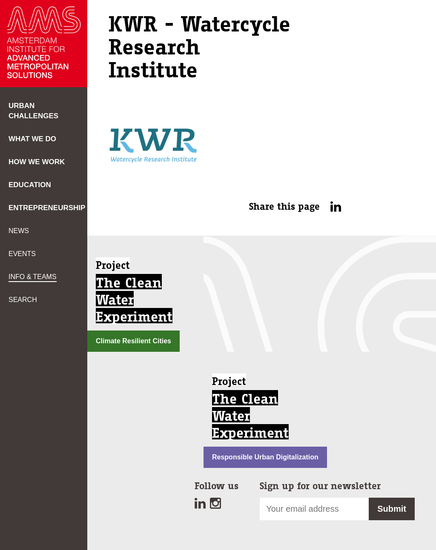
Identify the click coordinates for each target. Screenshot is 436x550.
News (19, 230)
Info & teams (33, 276)
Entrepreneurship (47, 208)
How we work (37, 162)
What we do (32, 139)
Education (30, 185)
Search (23, 299)
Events (22, 253)
